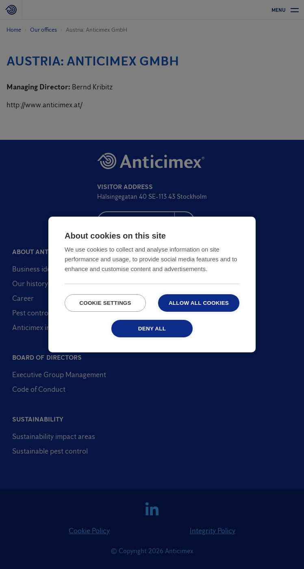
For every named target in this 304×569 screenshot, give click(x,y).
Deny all (152, 329)
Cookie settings (105, 303)
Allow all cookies (199, 303)
